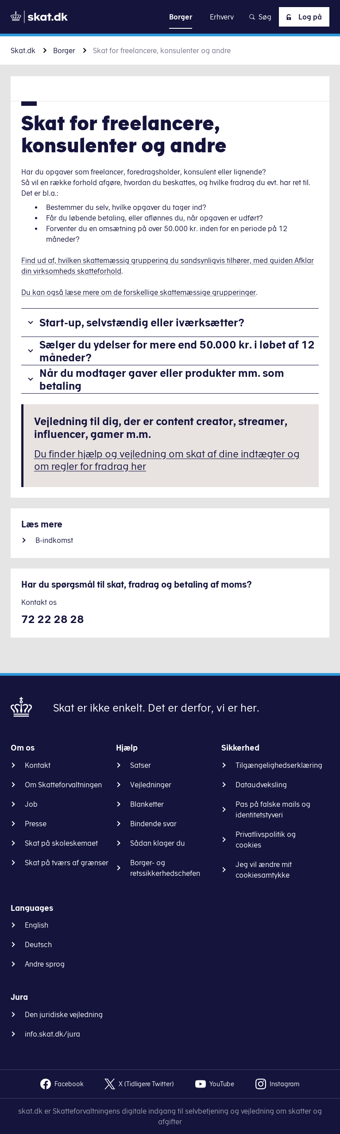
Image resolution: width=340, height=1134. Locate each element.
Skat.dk (23, 50)
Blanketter (147, 804)
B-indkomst (54, 540)
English (36, 925)
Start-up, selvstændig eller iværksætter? (141, 322)
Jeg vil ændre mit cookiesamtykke (264, 869)
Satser (140, 765)
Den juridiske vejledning (64, 1014)
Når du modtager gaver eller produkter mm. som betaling (161, 379)
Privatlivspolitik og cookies (266, 839)
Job (31, 804)
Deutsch (38, 944)
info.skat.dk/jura (52, 1034)
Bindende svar (153, 824)
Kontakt (37, 765)
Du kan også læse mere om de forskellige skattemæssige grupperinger (138, 292)
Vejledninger (150, 785)
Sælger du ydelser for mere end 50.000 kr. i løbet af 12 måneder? (177, 351)
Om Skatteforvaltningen (63, 785)
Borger (64, 50)
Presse (35, 824)
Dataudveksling (261, 785)
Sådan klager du (157, 843)
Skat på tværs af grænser (66, 863)
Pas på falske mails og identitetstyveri (273, 809)
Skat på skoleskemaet (61, 843)
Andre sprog (45, 964)
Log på (302, 17)
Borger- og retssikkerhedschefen (165, 868)
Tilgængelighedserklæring (279, 765)
